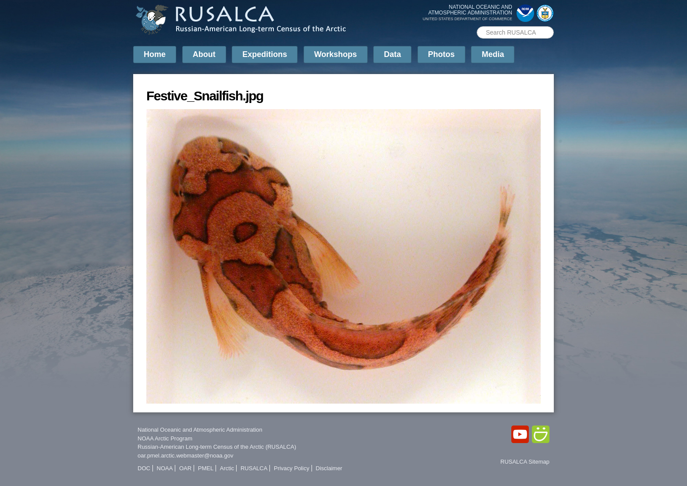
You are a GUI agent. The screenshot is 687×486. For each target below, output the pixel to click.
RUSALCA (254, 468)
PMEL (205, 468)
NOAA (165, 468)
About (204, 54)
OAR (185, 468)
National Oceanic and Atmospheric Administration (200, 429)
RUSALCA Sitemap (524, 461)
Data (392, 54)
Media (493, 54)
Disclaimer (329, 468)
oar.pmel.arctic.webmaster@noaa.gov (185, 455)
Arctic (227, 468)
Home (155, 54)
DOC (144, 468)
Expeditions (264, 54)
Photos (441, 54)
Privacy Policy (291, 468)
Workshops (335, 54)
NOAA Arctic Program (165, 438)
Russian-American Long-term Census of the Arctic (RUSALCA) (217, 446)
